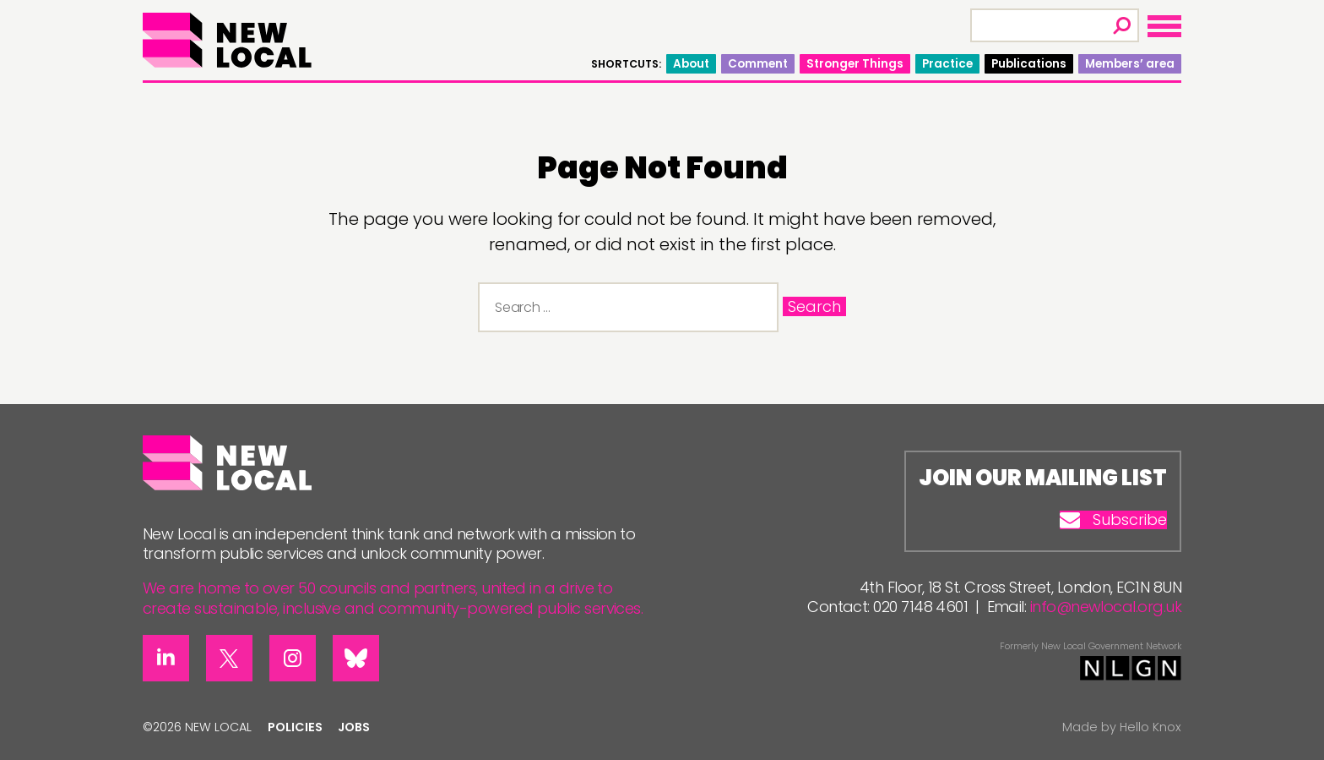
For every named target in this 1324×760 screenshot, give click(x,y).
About (691, 64)
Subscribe (1113, 520)
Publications (1028, 64)
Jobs (354, 727)
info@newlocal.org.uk (1105, 606)
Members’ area (1130, 64)
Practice (947, 64)
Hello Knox (1150, 727)
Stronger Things (854, 64)
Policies (295, 727)
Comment (758, 64)
